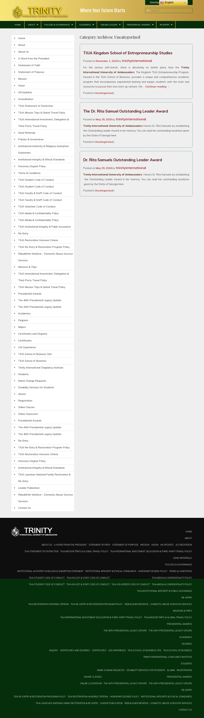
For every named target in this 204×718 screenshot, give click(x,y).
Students (23, 374)
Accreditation (25, 99)
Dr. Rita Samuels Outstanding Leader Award (122, 159)
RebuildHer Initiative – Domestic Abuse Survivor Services (45, 257)
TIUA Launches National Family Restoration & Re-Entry (44, 478)
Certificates (25, 340)
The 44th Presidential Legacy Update (39, 306)
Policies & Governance (57, 24)
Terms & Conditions (29, 173)
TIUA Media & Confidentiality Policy (38, 213)
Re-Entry (164, 24)
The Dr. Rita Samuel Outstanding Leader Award (125, 111)
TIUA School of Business (32, 360)
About (31, 24)
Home (18, 24)
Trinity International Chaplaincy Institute (40, 367)
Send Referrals (26, 132)
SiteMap (155, 2)
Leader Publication (29, 487)
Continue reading (157, 86)
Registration (25, 400)
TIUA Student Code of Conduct (36, 179)
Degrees (23, 320)
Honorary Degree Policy (32, 166)
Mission (22, 78)
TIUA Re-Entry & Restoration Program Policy (44, 247)
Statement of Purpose (31, 72)
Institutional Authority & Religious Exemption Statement (43, 149)
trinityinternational (137, 61)
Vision (21, 85)
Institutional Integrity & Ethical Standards (41, 159)
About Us (23, 51)
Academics (85, 24)
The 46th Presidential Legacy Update (39, 300)
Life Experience (27, 347)
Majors (22, 327)
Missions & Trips (27, 266)
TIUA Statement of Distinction (35, 105)
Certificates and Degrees (32, 333)
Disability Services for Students (36, 387)
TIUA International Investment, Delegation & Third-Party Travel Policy (43, 123)
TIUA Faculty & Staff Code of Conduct (40, 193)
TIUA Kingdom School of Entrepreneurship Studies (127, 52)
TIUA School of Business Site (35, 354)
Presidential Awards (138, 24)
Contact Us (21, 32)
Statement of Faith (29, 65)
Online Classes (109, 24)
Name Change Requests (32, 380)
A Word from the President (33, 58)
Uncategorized (104, 93)
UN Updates (25, 92)
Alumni (22, 394)
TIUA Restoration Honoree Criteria (38, 240)
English (167, 3)
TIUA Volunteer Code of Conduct (37, 206)
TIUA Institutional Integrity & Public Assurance (44, 226)
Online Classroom (28, 414)
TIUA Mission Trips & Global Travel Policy (41, 112)
